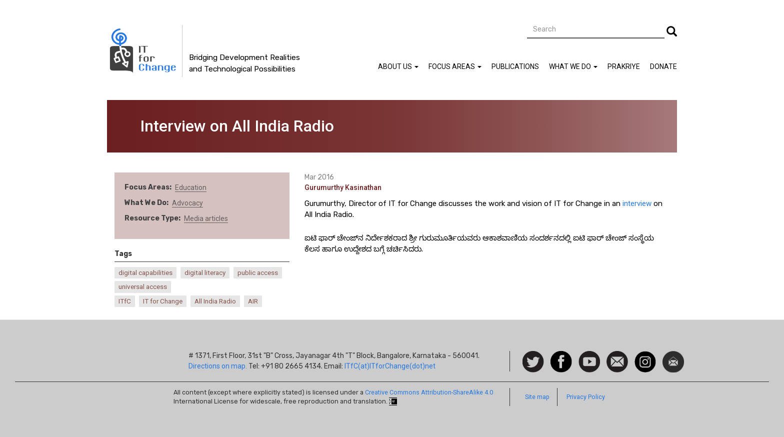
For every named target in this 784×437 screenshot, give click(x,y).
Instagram (645, 356)
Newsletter (673, 356)
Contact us (617, 361)
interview (637, 203)
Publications (515, 66)
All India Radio (215, 301)
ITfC (124, 301)
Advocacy (187, 203)
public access (258, 272)
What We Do (573, 66)
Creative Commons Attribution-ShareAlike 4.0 (429, 392)
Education (190, 188)
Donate (663, 66)
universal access (142, 286)
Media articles (206, 218)
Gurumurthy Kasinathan (343, 188)
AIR (253, 301)
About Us (398, 66)
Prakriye (624, 66)
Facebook (561, 356)
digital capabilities (145, 272)
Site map (537, 396)
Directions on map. (217, 366)
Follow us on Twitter (533, 362)
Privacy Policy (585, 396)
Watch (588, 356)
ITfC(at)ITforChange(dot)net (390, 366)
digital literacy (205, 272)
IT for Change (162, 301)
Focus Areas (455, 66)
